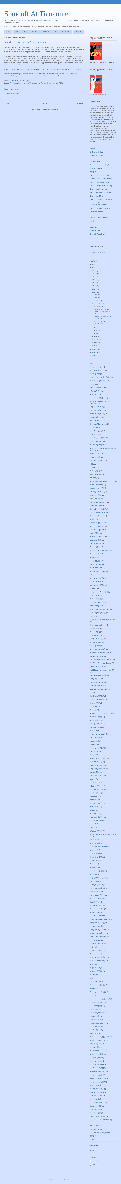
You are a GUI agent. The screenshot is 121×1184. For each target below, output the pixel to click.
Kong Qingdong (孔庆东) (98, 878)
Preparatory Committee (98, 516)
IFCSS (92, 995)
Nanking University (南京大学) (100, 1040)
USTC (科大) (94, 814)
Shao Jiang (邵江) (96, 1061)
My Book (93, 478)
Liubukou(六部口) (96, 793)
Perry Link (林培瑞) (96, 898)
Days (16, 32)
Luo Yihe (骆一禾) (96, 1030)
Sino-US (92, 810)
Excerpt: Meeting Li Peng (98, 189)
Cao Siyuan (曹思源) (97, 696)
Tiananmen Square (96, 530)
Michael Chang (95, 800)
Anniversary (94, 434)
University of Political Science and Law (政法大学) (49, 83)
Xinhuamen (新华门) (97, 505)
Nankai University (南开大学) (100, 1037)
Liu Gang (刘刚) (95, 417)
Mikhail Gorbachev (96, 485)
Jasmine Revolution (96, 656)
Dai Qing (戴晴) (95, 471)
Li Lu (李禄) (94, 427)
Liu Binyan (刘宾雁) (96, 724)
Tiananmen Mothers (96, 460)
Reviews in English (96, 152)
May (95, 333)
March (96, 339)
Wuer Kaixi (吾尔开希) (97, 370)
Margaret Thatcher (96, 1033)
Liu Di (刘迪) (94, 1009)
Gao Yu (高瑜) (94, 772)
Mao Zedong (94, 796)
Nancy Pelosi (94, 730)
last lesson (68, 52)
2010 (94, 292)
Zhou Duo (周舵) (95, 495)
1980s (92, 464)
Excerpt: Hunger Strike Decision (101, 182)
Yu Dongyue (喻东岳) (97, 1102)
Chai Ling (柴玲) (95, 374)
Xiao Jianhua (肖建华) (97, 1092)
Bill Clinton (93, 840)
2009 (94, 349)
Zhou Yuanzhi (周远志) (97, 1116)
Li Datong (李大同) (96, 786)
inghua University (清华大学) (99, 1120)
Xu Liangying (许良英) (97, 748)
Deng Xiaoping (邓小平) (98, 381)
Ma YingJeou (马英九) (97, 895)
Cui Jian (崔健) (95, 703)
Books (55, 32)
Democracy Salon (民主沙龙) (100, 550)
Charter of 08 (94, 467)
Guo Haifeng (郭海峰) (97, 509)
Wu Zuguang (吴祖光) (97, 1089)
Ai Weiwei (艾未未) (96, 831)
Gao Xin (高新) (95, 628)
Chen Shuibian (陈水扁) (98, 961)
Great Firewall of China (98, 775)
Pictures (46, 32)
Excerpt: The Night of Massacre (101, 208)
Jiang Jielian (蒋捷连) (97, 871)
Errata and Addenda (97, 212)
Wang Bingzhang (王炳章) (99, 1071)
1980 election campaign (98, 682)
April (96, 336)
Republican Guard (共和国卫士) (101, 663)
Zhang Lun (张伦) (96, 1109)
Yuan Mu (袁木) (95, 547)
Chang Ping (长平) (96, 950)
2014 (94, 280)
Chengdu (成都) (95, 860)
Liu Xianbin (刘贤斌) (97, 1019)
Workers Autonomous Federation (101, 609)
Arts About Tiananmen (97, 642)
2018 (94, 271)
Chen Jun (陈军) (95, 843)
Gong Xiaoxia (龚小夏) (97, 985)
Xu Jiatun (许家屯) (96, 1096)
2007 (94, 355)
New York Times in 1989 (98, 234)
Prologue (93, 172)
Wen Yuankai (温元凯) (97, 1085)
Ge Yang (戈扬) (95, 710)
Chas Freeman (95, 954)
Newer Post (10, 103)
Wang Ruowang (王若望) (98, 1078)
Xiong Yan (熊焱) (95, 540)
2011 (94, 289)
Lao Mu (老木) (94, 881)
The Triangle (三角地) (97, 737)
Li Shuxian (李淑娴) (96, 635)
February (97, 342)
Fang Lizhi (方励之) (96, 387)
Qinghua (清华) (95, 1047)
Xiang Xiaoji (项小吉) (97, 523)
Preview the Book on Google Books (102, 165)
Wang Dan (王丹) (96, 367)
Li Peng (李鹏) (94, 391)
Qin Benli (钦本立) (96, 1044)
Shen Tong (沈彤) (96, 431)
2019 (94, 267)
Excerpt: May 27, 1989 (97, 196)
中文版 (92, 221)
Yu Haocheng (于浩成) (97, 820)
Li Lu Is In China (99, 306)
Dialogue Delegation (97, 474)
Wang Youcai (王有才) (97, 923)
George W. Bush (95, 981)
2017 (94, 274)
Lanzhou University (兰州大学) (100, 999)
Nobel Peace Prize (96, 568)
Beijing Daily (94, 755)
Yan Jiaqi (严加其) (96, 543)
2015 (94, 277)
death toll (93, 616)
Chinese (92, 1150)
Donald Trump (94, 974)
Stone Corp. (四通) (96, 912)
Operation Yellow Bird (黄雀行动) (101, 659)
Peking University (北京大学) (100, 377)
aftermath (93, 824)
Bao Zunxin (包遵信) (97, 578)
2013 (94, 283)
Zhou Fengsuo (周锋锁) (98, 613)
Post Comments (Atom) (49, 109)
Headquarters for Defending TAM (101, 713)
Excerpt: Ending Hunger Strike (100, 192)
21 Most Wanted (95, 595)
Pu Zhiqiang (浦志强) (97, 602)
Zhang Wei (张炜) (96, 1113)
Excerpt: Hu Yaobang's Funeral (100, 175)
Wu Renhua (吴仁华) (97, 536)
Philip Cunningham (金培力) (99, 512)
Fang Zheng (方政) (96, 498)
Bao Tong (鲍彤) (95, 646)
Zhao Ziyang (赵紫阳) (97, 398)
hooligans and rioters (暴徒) (99, 592)
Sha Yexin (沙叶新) (96, 1058)
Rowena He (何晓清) (97, 1054)
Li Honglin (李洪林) (96, 885)
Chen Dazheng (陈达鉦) (98, 957)
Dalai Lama (94, 964)
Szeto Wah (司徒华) (96, 666)
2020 (94, 264)
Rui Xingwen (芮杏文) (97, 905)
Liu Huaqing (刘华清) (97, 1013)
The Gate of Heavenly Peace (100, 1133)
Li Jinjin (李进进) (95, 561)
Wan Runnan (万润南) (97, 1068)
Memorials (78, 32)
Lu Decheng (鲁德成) (97, 1026)
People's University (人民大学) (20, 83)
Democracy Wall (95, 554)
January (97, 345)
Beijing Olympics (95, 581)
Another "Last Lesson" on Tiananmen (102, 317)
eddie (94, 1165)
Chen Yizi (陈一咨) (96, 762)
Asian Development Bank (98, 689)
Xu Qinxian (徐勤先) (96, 1099)
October (97, 301)
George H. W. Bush (96, 420)
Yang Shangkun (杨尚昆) (98, 675)
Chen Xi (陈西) (95, 853)
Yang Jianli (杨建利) (96, 817)
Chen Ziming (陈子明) (97, 441)
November (98, 298)
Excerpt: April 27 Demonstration (101, 179)
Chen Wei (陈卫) (95, 850)
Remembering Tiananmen (99, 571)
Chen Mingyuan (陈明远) (98, 846)
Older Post (79, 103)
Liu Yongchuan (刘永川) (98, 1023)
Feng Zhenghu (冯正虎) (98, 769)
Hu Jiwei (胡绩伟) (96, 599)
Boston (92, 947)
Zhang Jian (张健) (96, 1106)
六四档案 (93, 1140)
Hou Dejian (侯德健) (97, 526)
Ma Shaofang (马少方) (97, 564)
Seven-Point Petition (97, 909)
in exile (92, 384)
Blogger (70, 1179)
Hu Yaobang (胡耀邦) (97, 445)
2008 (94, 352)
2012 (94, 286)
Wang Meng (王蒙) (96, 1075)
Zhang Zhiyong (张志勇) (98, 930)
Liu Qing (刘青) (95, 1016)
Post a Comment (13, 93)
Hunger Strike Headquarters (99, 653)
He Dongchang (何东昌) (98, 992)
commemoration (95, 940)
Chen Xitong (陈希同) (97, 699)
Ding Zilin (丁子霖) (96, 971)
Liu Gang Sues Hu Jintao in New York (102, 322)
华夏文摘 (93, 1136)
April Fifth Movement (97, 686)
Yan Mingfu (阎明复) (97, 492)
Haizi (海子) (94, 779)
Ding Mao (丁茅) (95, 968)
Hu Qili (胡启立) (95, 720)
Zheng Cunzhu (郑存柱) (98, 933)
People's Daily (94, 453)
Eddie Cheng (96, 1161)
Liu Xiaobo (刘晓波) (96, 410)
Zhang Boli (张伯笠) (96, 639)
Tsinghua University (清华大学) (100, 919)
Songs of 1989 (95, 230)
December (98, 295)
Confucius (93, 864)
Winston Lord (94, 741)
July (95, 327)
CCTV (92, 692)
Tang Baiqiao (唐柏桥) (97, 1064)
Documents (35, 32)
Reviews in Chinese (96, 155)
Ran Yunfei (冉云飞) (96, 803)
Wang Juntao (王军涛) (97, 414)
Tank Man (93, 588)
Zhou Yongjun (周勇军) (97, 438)
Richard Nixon (94, 807)
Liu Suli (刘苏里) (95, 891)
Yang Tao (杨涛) (95, 751)
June (96, 330)
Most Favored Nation (97, 727)
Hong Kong (93, 394)
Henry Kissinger (95, 867)
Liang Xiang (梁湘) (96, 1006)
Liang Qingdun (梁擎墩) (98, 888)
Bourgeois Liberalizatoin (98, 758)
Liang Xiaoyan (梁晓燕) (98, 789)
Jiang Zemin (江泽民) (97, 585)
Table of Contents (96, 168)
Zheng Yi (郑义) (95, 679)
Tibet (91, 575)
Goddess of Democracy (98, 424)
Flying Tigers (94, 706)
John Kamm (94, 874)
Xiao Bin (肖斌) (95, 744)
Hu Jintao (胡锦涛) (96, 717)
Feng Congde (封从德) (97, 407)
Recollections (66, 32)
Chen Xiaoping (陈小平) (98, 625)
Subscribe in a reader (97, 252)
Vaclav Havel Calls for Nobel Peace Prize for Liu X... (101, 311)
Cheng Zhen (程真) (96, 857)
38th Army (93, 827)
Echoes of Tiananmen (97, 765)
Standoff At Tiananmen (38, 14)
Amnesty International (97, 943)
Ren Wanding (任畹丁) (97, 1051)
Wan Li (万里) (94, 533)
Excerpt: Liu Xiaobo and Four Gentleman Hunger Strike (100, 204)
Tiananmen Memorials (97, 916)
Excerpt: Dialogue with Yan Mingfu (101, 186)
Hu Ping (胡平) (95, 632)
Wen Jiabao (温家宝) (97, 606)
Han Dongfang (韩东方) (98, 649)
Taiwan (92, 519)
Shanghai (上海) (95, 457)
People (25, 32)
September (98, 304)
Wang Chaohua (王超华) (98, 488)
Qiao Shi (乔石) (95, 902)
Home (8, 32)
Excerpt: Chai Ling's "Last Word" (101, 199)
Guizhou (92, 988)
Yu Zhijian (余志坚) (96, 926)
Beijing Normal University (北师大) (101, 481)
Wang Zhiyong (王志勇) (98, 1082)
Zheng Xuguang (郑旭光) (98, 936)
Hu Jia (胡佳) (94, 557)
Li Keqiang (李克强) (96, 1002)
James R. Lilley (95, 782)
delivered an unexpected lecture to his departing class (53, 49)
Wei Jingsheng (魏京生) (98, 502)
